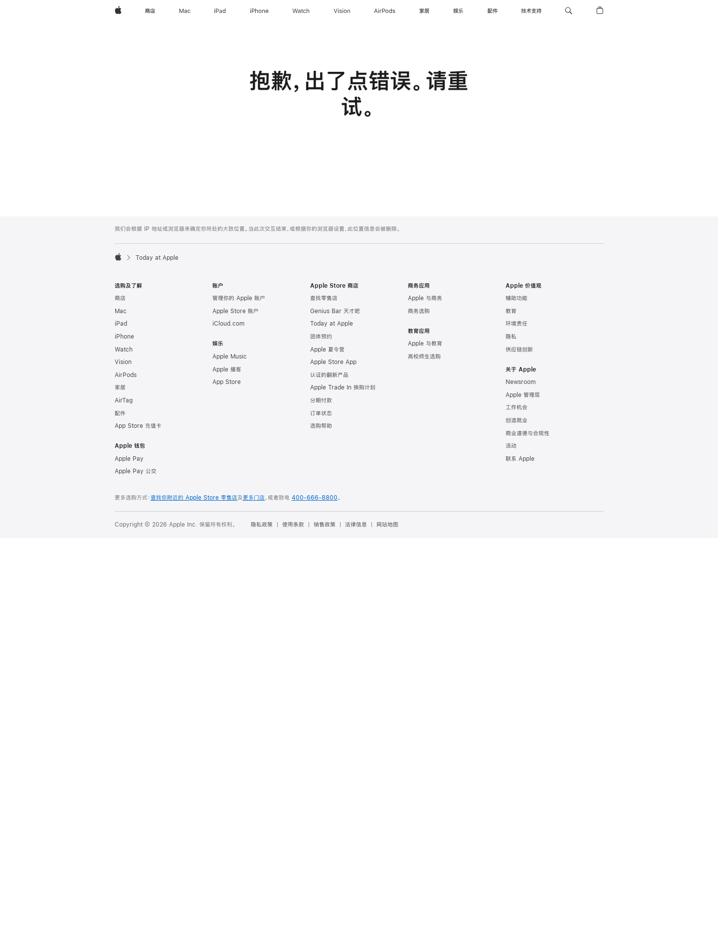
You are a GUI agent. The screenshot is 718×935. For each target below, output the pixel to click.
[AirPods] (384, 11)
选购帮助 (321, 426)
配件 (120, 413)
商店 (120, 298)
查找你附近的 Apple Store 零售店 (194, 498)
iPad (121, 324)
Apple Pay (129, 459)
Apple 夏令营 (327, 350)
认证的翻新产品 (329, 375)
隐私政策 (262, 525)
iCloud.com (228, 324)
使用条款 (293, 525)
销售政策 (325, 525)
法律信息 (356, 525)
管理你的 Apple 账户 (238, 298)
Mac (121, 311)
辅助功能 (517, 298)
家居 (120, 387)
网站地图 (387, 525)
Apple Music (229, 357)
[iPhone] (259, 11)
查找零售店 (324, 298)
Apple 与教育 (425, 344)
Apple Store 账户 (235, 311)
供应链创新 (519, 350)
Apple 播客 (226, 370)
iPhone (124, 337)
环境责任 (517, 324)
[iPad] (220, 11)
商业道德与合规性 (527, 433)
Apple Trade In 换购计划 (342, 387)
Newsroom (521, 382)
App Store (226, 382)
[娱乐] (458, 11)
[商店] (150, 11)
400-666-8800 (315, 498)
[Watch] (301, 11)
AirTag (124, 400)
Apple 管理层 (523, 395)
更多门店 (254, 498)
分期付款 (321, 400)
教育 (511, 311)
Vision (123, 362)
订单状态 (321, 413)
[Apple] (118, 11)
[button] (568, 11)
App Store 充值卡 (138, 426)
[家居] (424, 11)
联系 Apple (520, 459)
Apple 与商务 (425, 298)
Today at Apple (331, 324)
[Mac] (184, 11)
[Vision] (342, 11)
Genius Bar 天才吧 (335, 311)
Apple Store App (333, 362)
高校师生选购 (424, 357)
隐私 (511, 337)
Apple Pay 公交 (136, 471)
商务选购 (419, 311)
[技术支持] (531, 11)
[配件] (493, 11)
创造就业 (517, 420)
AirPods (126, 375)
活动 (511, 446)
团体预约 (321, 337)
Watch (124, 350)
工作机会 (517, 407)
